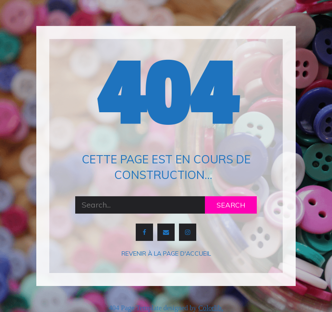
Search (231, 205)
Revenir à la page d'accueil (166, 253)
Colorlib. (210, 308)
